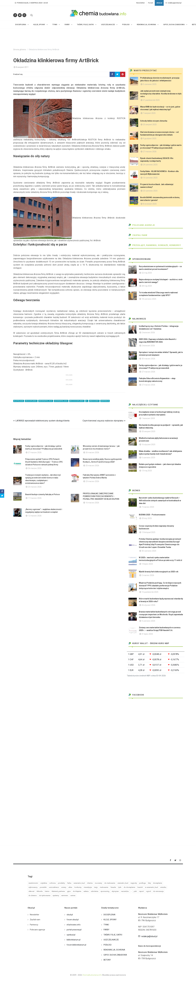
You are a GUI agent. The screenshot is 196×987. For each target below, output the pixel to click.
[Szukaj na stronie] (31, 15)
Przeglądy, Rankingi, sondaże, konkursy (154, 245)
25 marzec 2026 (92, 465)
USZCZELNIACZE (111, 940)
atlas (70, 887)
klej (149, 883)
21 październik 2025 (151, 100)
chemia (90, 883)
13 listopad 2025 (148, 532)
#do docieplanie (77, 401)
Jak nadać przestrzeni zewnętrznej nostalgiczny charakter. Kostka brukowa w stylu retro (160, 93)
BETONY (107, 960)
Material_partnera (58, 891)
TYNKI (106, 924)
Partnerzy (34, 924)
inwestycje (88, 887)
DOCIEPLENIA (109, 914)
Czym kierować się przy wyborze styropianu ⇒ (104, 420)
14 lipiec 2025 (147, 564)
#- (87, 401)
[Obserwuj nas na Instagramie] (24, 15)
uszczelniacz (54, 887)
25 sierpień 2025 (150, 124)
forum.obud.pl (73, 919)
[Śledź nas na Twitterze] (20, 15)
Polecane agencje (141, 225)
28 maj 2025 (147, 286)
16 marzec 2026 (92, 503)
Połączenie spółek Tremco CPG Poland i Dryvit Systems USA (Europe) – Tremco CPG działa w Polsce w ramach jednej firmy (44, 462)
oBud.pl (159, 3)
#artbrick (105, 401)
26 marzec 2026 (92, 452)
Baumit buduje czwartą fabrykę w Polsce (42, 494)
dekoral (31, 891)
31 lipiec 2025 (147, 634)
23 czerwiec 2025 (150, 191)
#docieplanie (31, 401)
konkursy (77, 887)
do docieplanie (129, 887)
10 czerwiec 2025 (150, 178)
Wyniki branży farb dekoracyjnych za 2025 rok (158, 572)
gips (69, 891)
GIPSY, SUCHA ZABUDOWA (115, 955)
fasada (113, 887)
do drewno (33, 895)
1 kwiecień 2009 (148, 418)
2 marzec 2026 (148, 575)
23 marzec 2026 (92, 481)
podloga (142, 883)
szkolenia (94, 891)
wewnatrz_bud (79, 883)
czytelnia (43, 883)
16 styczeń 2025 (148, 444)
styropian (115, 891)
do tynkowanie (44, 895)
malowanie (104, 887)
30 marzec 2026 (148, 359)
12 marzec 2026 (35, 516)
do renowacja (158, 891)
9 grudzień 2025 (149, 138)
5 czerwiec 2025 (149, 84)
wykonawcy (33, 887)
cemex (72, 895)
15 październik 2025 (150, 592)
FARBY (106, 929)
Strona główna (19, 49)
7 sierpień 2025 (149, 113)
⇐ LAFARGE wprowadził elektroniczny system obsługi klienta (41, 420)
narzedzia (125, 891)
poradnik (43, 887)
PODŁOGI (107, 945)
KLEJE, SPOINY (110, 919)
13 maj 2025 (147, 471)
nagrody (134, 883)
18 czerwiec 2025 (149, 299)
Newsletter (140, 3)
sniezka (163, 887)
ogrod (148, 891)
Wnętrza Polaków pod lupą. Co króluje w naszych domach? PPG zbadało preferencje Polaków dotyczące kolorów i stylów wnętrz (160, 585)
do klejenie (77, 891)
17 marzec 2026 (35, 498)
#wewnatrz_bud (46, 401)
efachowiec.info (74, 924)
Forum (150, 3)
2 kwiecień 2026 (148, 332)
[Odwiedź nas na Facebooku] (15, 15)
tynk (119, 887)
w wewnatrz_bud (151, 887)
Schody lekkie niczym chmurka (153, 121)
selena (86, 891)
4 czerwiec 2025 (148, 621)
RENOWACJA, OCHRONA (114, 950)
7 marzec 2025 (148, 507)
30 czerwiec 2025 (149, 551)
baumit (140, 887)
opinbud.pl (71, 935)
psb (135, 891)
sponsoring (105, 891)
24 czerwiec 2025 (150, 165)
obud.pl (70, 914)
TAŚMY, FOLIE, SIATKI (113, 935)
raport (141, 891)
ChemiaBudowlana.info (92, 975)
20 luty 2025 (147, 518)
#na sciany (94, 401)
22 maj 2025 (147, 273)
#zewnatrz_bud (61, 401)
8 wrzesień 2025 (150, 204)
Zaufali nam (137, 235)
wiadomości (33, 883)
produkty (61, 883)
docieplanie (157, 883)
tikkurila (40, 891)
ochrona (52, 883)
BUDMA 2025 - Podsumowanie (152, 515)
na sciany (98, 883)
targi (96, 887)
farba (69, 883)
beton (47, 891)
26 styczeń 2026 (148, 605)
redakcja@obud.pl (173, 3)
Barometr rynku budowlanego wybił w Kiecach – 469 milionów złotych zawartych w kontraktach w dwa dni (160, 500)
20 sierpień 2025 (148, 431)
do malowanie (109, 883)
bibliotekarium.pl (73, 940)
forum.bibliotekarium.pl (76, 945)
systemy (56, 895)
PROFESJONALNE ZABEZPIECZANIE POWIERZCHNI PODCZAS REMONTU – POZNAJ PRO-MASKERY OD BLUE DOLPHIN (101, 496)
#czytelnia (18, 401)
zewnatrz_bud (122, 883)
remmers (64, 895)
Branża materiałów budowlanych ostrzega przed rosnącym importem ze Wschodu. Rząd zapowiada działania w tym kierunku (161, 614)
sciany (63, 887)
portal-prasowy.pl (74, 929)
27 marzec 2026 (35, 452)
